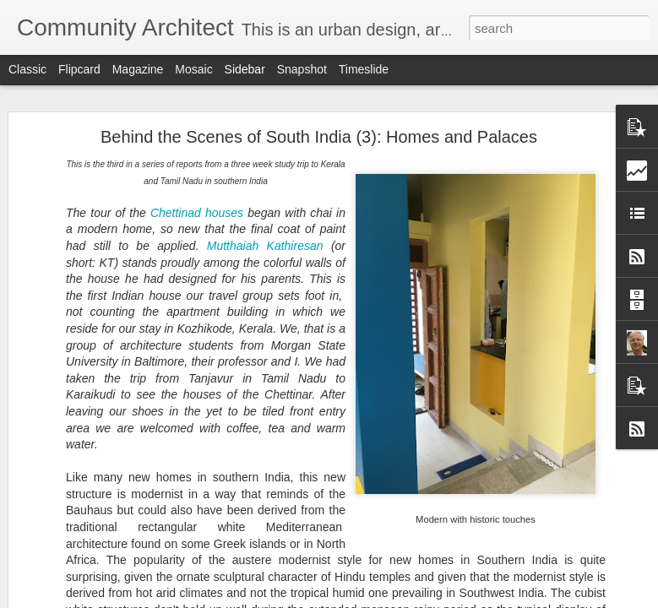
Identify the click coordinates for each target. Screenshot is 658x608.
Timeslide (364, 69)
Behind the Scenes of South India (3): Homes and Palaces (319, 137)
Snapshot (302, 69)
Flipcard (79, 69)
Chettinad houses (196, 213)
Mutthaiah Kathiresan (265, 245)
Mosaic (193, 69)
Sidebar (245, 69)
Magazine (138, 69)
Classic (27, 69)
